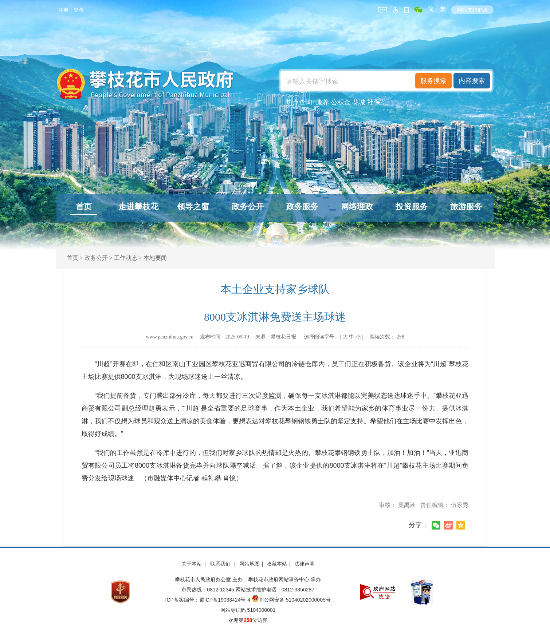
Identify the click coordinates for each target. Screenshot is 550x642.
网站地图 (249, 564)
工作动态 (125, 258)
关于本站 (192, 564)
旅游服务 (466, 206)
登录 (79, 10)
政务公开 (248, 206)
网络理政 (357, 206)
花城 (358, 102)
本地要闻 (155, 258)
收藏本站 (277, 564)
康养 (322, 102)
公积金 (340, 102)
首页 (84, 206)
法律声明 (304, 564)
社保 (373, 102)
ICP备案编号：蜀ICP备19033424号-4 (208, 600)
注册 (63, 10)
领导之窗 (193, 206)
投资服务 (412, 206)
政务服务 (302, 206)
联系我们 (221, 564)
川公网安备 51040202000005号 (291, 600)
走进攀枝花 (138, 206)
